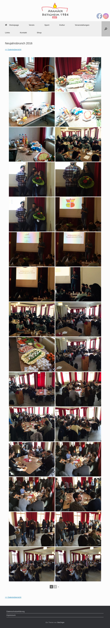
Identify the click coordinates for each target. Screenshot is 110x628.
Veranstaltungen (82, 25)
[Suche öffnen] (106, 28)
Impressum (11, 615)
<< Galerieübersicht (13, 49)
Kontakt (23, 33)
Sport (47, 25)
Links (7, 33)
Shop (39, 33)
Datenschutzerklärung (15, 611)
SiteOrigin (60, 622)
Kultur (62, 25)
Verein (31, 25)
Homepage (12, 25)
